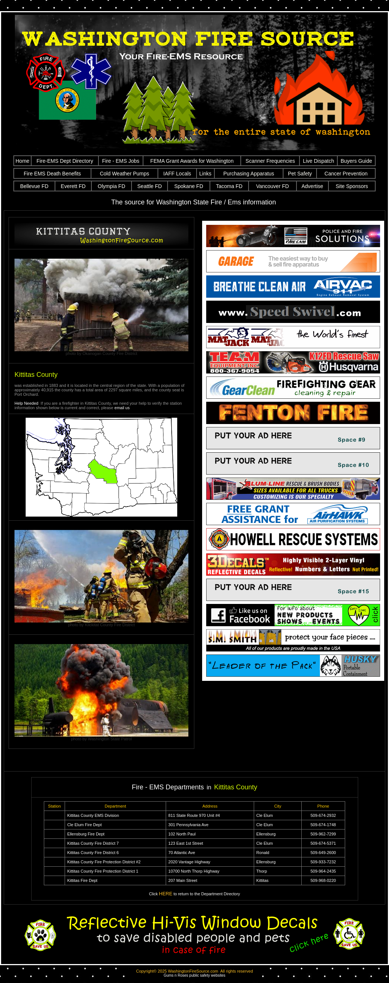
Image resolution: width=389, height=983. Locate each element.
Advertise (312, 186)
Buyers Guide (356, 161)
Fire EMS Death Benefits (52, 174)
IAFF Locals (177, 174)
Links (205, 174)
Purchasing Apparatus (248, 174)
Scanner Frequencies (270, 161)
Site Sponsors (351, 186)
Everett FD (73, 186)
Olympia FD (111, 186)
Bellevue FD (34, 186)
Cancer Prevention (345, 174)
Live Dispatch (318, 161)
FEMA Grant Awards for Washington (192, 161)
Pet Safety (300, 174)
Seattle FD (149, 186)
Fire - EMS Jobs (120, 161)
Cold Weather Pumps (124, 174)
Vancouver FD (272, 186)
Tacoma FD (229, 186)
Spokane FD (188, 186)
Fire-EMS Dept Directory (64, 161)
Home (22, 161)
